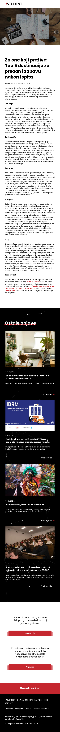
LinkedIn (36, 708)
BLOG (46, 700)
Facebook (9, 708)
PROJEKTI (29, 700)
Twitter (28, 708)
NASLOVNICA (10, 700)
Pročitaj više (48, 394)
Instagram (19, 708)
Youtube (45, 708)
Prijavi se (30, 667)
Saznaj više (30, 633)
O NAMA (20, 700)
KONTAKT (9, 703)
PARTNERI (38, 700)
